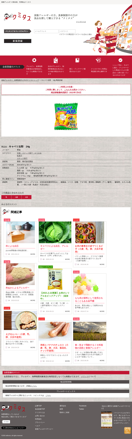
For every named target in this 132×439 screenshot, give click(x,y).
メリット (84, 376)
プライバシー (40, 422)
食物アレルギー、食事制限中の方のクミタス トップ (20, 80)
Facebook (82, 406)
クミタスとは (81, 22)
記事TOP (38, 406)
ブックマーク (66, 141)
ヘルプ (37, 426)
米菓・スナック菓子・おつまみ (29, 153)
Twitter (81, 409)
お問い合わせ (40, 416)
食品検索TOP (40, 409)
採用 (61, 409)
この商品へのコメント (79, 141)
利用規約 (38, 419)
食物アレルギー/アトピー (44, 429)
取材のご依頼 (64, 412)
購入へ (52, 141)
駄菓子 (19, 156)
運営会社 (63, 406)
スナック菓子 (22, 158)
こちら (67, 90)
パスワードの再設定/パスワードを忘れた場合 (75, 34)
